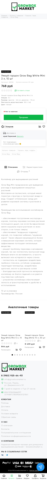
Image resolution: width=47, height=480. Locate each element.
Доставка (5, 406)
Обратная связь (8, 417)
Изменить (20, 136)
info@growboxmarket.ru (15, 379)
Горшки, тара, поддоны (27, 150)
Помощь (5, 403)
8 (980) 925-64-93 (12, 375)
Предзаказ (23, 117)
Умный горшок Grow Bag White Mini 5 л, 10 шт (11, 337)
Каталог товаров (8, 150)
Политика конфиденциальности (16, 436)
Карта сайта (34, 470)
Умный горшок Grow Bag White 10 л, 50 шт (35, 336)
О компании (7, 425)
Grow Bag (6, 154)
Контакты (5, 429)
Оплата (4, 410)
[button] (12, 354)
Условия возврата (9, 414)
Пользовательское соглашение (16, 433)
